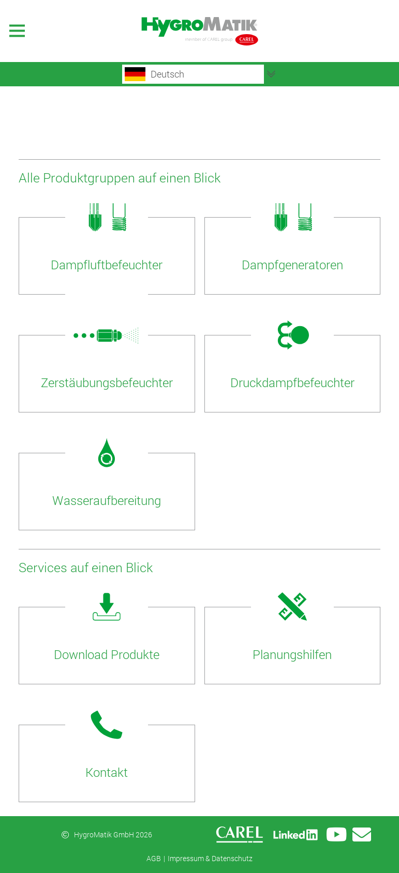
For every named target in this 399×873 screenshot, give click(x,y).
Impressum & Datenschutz (210, 858)
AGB (153, 858)
